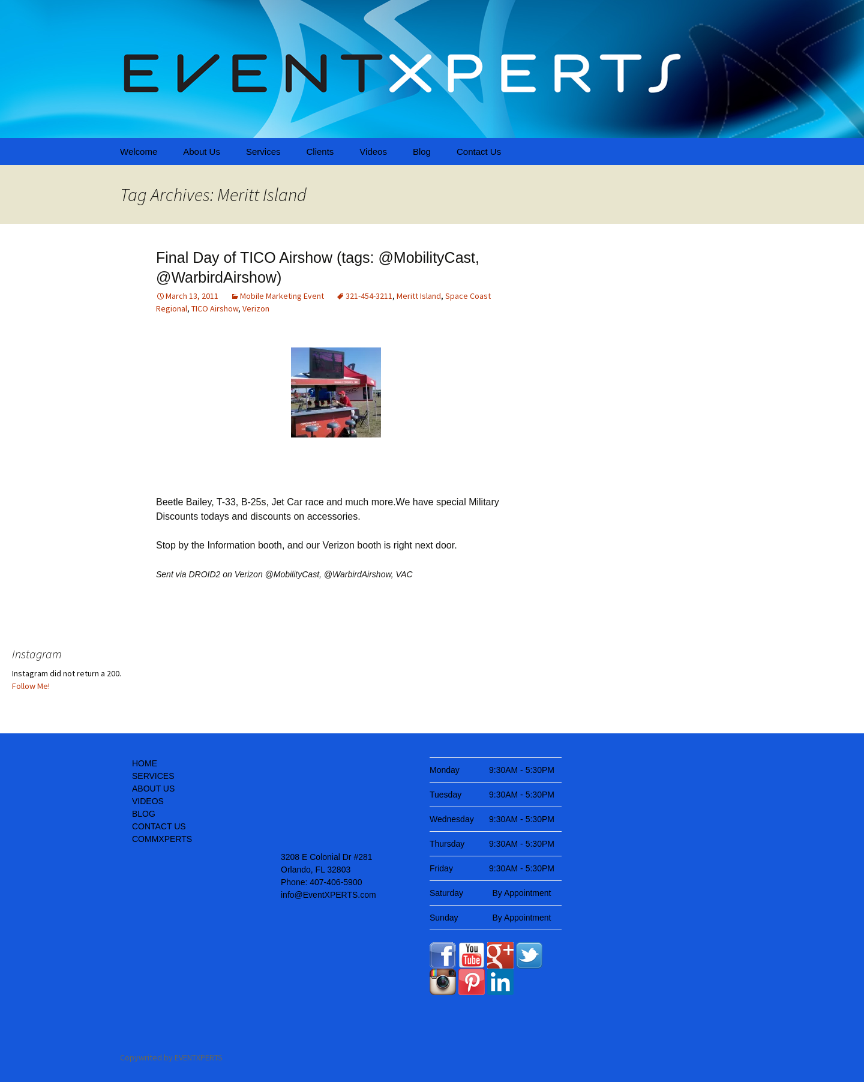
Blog (422, 151)
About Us (201, 151)
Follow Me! (31, 686)
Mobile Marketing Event (282, 295)
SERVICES (153, 776)
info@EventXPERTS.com (328, 895)
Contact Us (479, 151)
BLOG (143, 814)
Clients (320, 151)
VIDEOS (148, 801)
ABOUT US (153, 788)
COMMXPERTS (162, 839)
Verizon (255, 308)
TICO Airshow (214, 308)
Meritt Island (419, 295)
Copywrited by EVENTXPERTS (171, 1057)
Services (263, 151)
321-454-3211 (369, 295)
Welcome (138, 151)
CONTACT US (159, 826)
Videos (373, 151)
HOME (144, 763)
